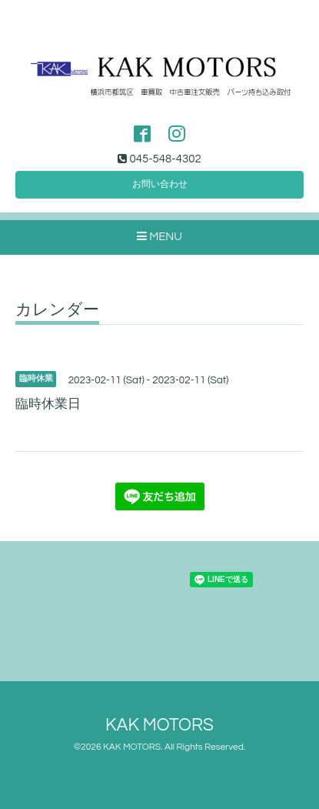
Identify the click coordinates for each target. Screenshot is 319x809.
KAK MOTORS (159, 725)
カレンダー (57, 310)
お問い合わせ (160, 184)
